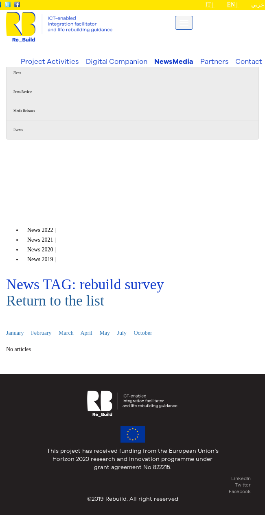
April (86, 333)
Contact (248, 61)
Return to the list (55, 300)
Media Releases (24, 111)
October (143, 333)
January (15, 333)
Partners (214, 61)
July (122, 333)
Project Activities (50, 61)
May (104, 333)
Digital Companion (116, 61)
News (17, 72)
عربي (257, 5)
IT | (210, 5)
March (66, 333)
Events (18, 130)
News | (42, 230)
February (41, 333)
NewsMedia (173, 61)
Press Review (22, 92)
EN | (233, 5)
